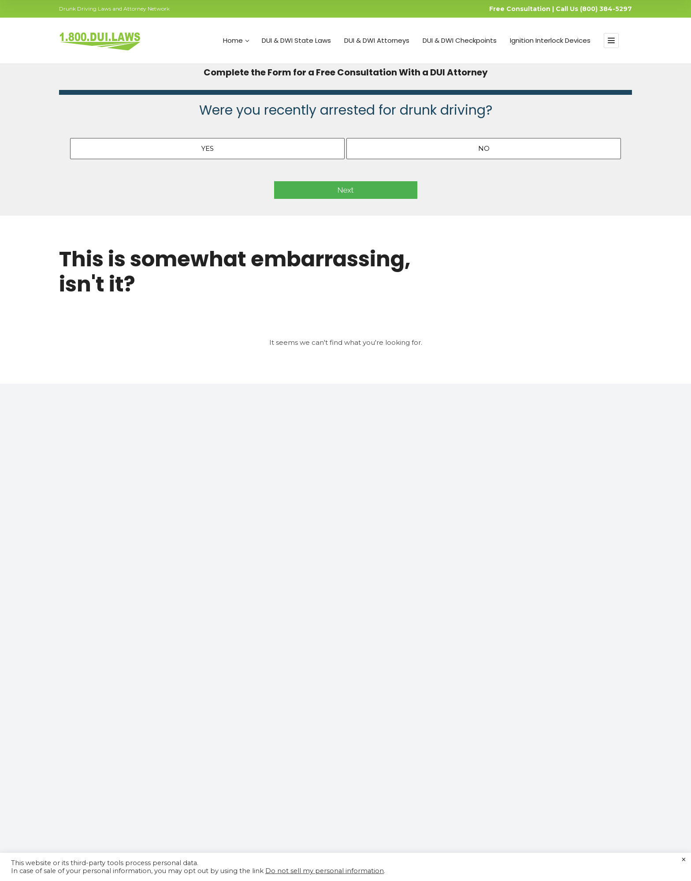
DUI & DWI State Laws (296, 40)
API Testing (234, 769)
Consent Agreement (398, 726)
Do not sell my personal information (324, 871)
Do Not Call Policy (346, 841)
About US (380, 656)
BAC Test (230, 783)
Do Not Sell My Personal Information (422, 712)
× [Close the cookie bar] (684, 860)
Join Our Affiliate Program (406, 740)
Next (346, 190)
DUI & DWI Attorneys (376, 40)
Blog (223, 726)
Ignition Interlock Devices (550, 40)
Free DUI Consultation (250, 754)
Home (236, 40)
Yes (207, 148)
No (484, 148)
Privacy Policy (251, 841)
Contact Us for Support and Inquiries (422, 698)
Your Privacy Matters (398, 684)
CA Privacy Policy (296, 841)
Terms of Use (212, 841)
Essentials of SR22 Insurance (260, 698)
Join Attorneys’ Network (253, 740)
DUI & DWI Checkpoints (460, 40)
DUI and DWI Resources (404, 670)
